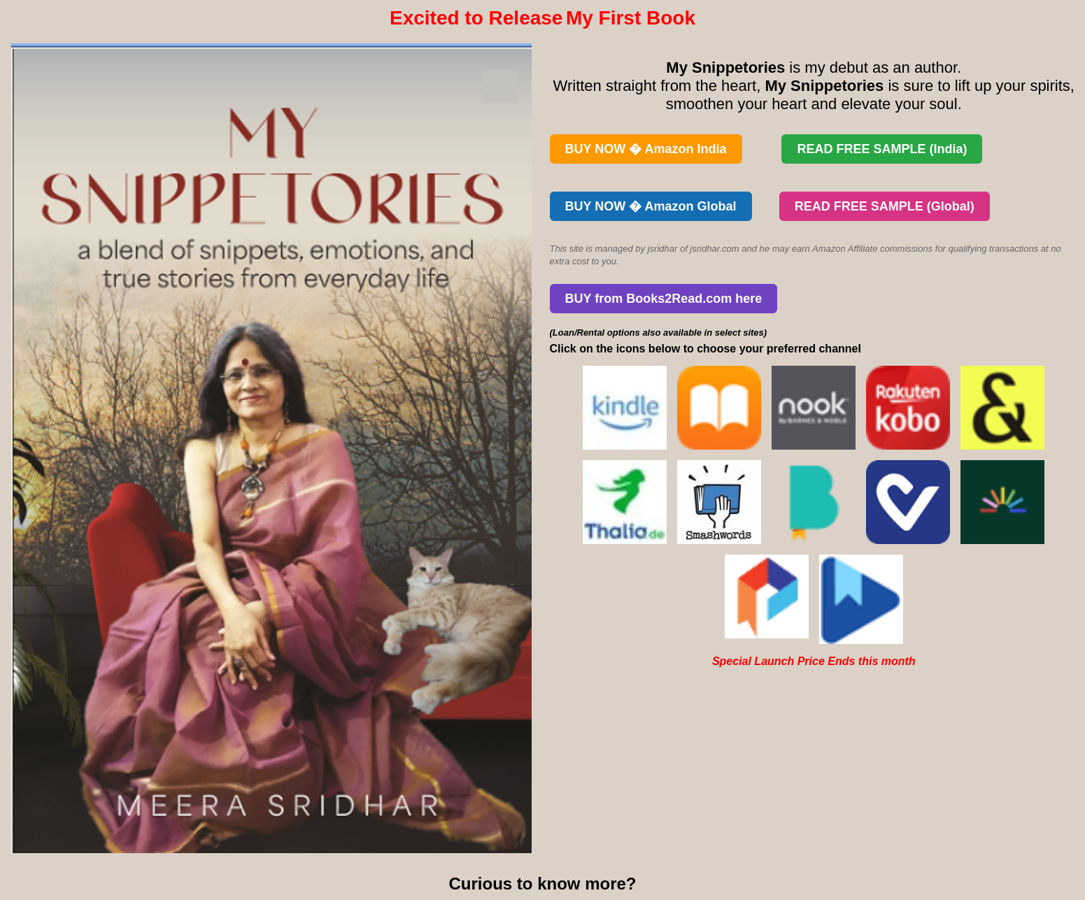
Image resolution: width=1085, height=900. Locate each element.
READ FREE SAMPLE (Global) (884, 206)
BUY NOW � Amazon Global (651, 206)
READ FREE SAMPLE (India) (882, 149)
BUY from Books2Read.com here (664, 299)
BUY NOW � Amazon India (646, 149)
